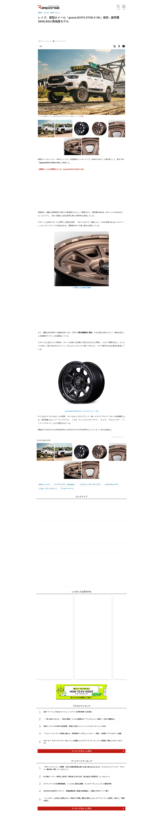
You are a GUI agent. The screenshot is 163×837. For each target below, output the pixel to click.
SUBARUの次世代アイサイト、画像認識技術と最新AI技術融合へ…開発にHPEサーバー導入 (76, 791)
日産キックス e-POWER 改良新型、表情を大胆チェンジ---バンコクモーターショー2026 (74, 726)
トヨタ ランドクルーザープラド (90, 484)
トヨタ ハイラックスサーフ (48, 488)
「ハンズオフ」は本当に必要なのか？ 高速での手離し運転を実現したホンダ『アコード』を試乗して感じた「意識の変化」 (84, 799)
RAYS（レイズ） (44, 484)
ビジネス (46, 12)
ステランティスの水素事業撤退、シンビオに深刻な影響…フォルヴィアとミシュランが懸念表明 (77, 784)
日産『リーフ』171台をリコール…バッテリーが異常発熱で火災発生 (67, 712)
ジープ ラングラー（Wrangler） (65, 484)
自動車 (40, 12)
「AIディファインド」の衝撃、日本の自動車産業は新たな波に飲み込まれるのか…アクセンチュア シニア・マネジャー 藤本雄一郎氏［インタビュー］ (84, 768)
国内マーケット (55, 12)
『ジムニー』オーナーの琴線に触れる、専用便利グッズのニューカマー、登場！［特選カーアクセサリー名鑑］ (82, 733)
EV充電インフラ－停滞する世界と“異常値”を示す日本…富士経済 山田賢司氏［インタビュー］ (77, 777)
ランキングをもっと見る (81, 751)
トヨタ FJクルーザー (111, 484)
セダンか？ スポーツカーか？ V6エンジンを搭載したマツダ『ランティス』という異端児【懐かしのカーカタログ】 (82, 742)
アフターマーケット (67, 488)
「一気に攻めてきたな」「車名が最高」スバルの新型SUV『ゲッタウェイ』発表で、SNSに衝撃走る (79, 719)
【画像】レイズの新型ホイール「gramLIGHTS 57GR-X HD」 (61, 169)
